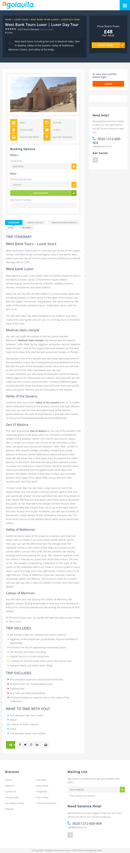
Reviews (26, 227)
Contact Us (10, 791)
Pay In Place (43, 797)
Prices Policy (35, 222)
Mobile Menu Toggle (123, 3)
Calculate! (41, 193)
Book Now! (105, 45)
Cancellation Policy (64, 222)
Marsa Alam (42, 785)
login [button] (108, 83)
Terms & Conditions (46, 803)
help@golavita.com (102, 146)
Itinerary (13, 222)
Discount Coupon (20, 200)
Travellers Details (21, 179)
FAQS (11, 227)
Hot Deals (41, 779)
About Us (10, 785)
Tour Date (16, 161)
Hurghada (42, 791)
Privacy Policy (12, 797)
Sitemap (9, 809)
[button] (15, 94)
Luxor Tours (21, 19)
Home (8, 19)
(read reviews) (46, 29)
